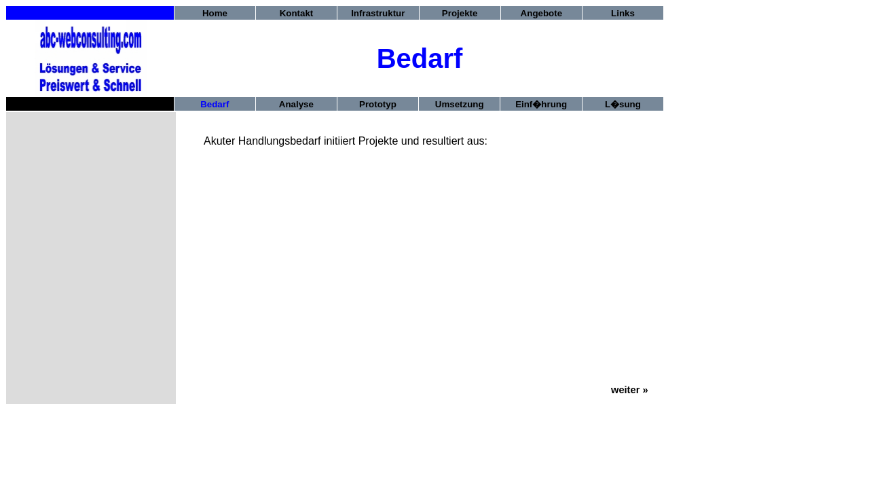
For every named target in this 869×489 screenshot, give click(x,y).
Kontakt (297, 13)
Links (623, 13)
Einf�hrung (541, 104)
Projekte (460, 13)
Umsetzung (459, 104)
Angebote (541, 13)
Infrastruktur (378, 13)
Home (214, 13)
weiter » (629, 389)
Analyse (296, 104)
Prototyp (377, 104)
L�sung (623, 104)
